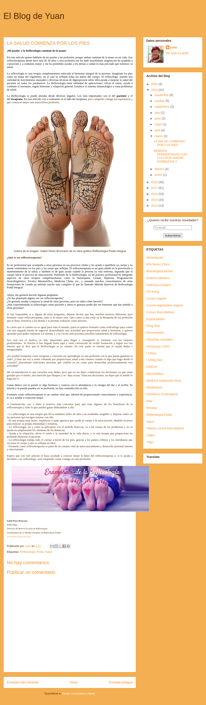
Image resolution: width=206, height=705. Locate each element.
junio (158, 118)
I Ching (151, 353)
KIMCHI (151, 367)
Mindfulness (154, 387)
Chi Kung (152, 291)
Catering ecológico (158, 285)
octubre (159, 101)
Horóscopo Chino (158, 346)
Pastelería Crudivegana (162, 394)
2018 (155, 182)
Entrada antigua (121, 682)
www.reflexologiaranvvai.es (19, 536)
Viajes (150, 435)
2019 (155, 90)
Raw (149, 401)
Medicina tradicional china (163, 380)
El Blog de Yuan (33, 16)
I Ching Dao (154, 360)
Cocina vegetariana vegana (164, 305)
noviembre (161, 95)
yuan (173, 47)
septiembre (162, 106)
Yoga (149, 442)
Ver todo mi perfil (177, 53)
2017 (155, 188)
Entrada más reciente (23, 682)
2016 (155, 194)
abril (157, 130)
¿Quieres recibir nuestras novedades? (172, 220)
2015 (155, 199)
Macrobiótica (154, 373)
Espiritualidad (155, 319)
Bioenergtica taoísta (159, 271)
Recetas (151, 408)
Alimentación (155, 257)
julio (157, 112)
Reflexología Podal (31, 551)
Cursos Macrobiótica (160, 312)
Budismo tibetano (158, 278)
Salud (48, 551)
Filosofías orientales (159, 339)
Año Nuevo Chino (158, 264)
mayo (158, 124)
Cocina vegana (156, 298)
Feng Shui (153, 325)
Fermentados (155, 332)
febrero (159, 169)
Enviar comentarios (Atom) (78, 693)
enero (158, 175)
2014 (155, 205)
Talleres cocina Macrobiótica (165, 428)
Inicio (74, 682)
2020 (155, 84)
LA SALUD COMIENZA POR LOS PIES (169, 143)
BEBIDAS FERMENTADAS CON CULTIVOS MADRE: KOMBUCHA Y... (170, 156)
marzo (159, 136)
